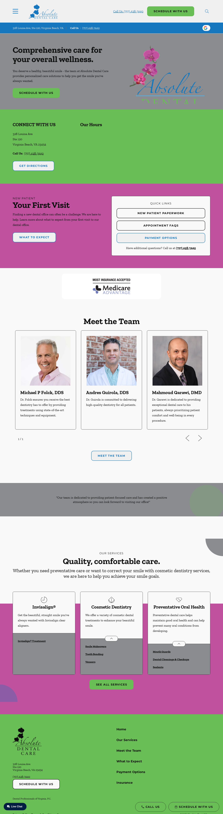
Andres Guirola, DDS (107, 392)
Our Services (126, 740)
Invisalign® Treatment (32, 641)
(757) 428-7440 (91, 28)
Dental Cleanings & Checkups (171, 659)
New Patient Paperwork (161, 213)
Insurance (124, 782)
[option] (46, 379)
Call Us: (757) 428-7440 (128, 11)
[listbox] (111, 379)
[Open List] (111, 638)
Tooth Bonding (94, 654)
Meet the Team (128, 750)
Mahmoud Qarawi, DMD (177, 392)
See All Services (111, 684)
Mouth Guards (162, 651)
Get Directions (33, 166)
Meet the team (111, 455)
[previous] (192, 438)
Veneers (90, 662)
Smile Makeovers (95, 646)
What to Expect (34, 237)
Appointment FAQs (161, 225)
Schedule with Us (171, 11)
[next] (204, 438)
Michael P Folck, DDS (42, 392)
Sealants (158, 667)
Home (121, 729)
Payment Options (161, 238)
